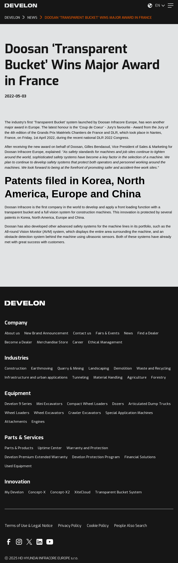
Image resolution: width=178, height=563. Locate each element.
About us (12, 333)
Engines (38, 421)
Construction (15, 368)
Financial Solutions (140, 457)
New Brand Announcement (46, 333)
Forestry (158, 377)
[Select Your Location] (150, 5)
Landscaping (99, 368)
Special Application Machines (129, 413)
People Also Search (130, 525)
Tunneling (80, 377)
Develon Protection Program (96, 457)
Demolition (123, 368)
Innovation (17, 481)
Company (16, 322)
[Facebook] (9, 542)
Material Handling (108, 377)
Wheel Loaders (17, 413)
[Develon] (21, 5)
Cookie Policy (98, 525)
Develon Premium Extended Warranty (36, 457)
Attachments (16, 421)
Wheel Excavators (49, 413)
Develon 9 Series (18, 403)
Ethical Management (105, 342)
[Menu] (170, 6)
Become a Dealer (18, 342)
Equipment (18, 393)
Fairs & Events (107, 333)
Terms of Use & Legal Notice (29, 525)
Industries (17, 358)
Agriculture (136, 377)
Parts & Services (24, 437)
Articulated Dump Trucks (149, 403)
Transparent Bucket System (118, 492)
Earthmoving (42, 368)
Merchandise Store (52, 342)
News (128, 333)
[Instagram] (19, 542)
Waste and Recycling (154, 368)
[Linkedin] (39, 542)
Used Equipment (18, 466)
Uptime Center (50, 448)
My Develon (14, 492)
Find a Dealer (148, 333)
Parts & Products (19, 448)
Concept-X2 (60, 492)
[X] (29, 542)
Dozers (118, 403)
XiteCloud (82, 492)
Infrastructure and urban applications (36, 377)
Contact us (82, 333)
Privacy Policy (69, 525)
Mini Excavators (49, 403)
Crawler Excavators (84, 413)
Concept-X (37, 492)
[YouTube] (50, 542)
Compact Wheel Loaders (87, 403)
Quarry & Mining (70, 368)
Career (78, 342)
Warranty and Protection (87, 448)
